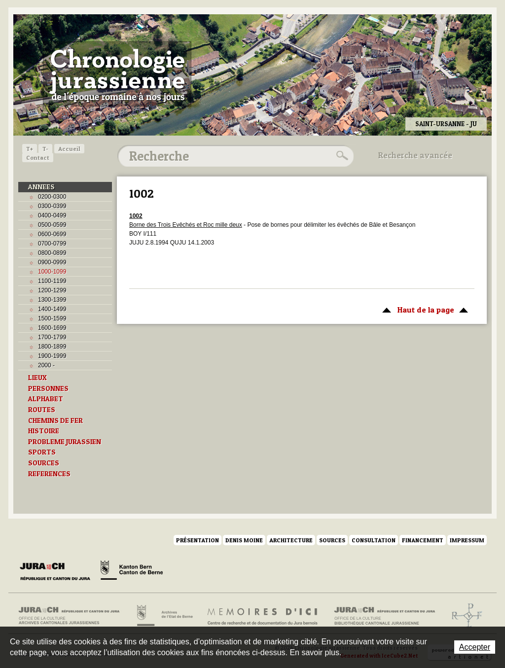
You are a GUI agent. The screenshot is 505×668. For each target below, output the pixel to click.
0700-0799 (52, 243)
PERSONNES (48, 388)
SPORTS (42, 452)
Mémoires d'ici (263, 616)
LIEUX (37, 377)
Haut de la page (423, 309)
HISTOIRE (43, 430)
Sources (332, 540)
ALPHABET (45, 398)
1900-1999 (52, 355)
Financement (422, 540)
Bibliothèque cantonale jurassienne (384, 616)
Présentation (197, 540)
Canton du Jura (57, 572)
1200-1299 (52, 290)
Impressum (467, 540)
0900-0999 (52, 262)
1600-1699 (52, 327)
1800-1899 (52, 346)
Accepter (474, 647)
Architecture (291, 540)
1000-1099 (52, 271)
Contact (37, 157)
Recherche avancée (415, 155)
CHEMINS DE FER (55, 420)
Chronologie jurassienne (117, 73)
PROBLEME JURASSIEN (64, 441)
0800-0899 (52, 252)
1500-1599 (52, 318)
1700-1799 (52, 337)
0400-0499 (52, 215)
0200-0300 (52, 196)
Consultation (374, 540)
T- (45, 148)
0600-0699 (52, 234)
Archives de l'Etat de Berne (164, 616)
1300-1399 (52, 299)
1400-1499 (52, 309)
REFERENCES (49, 473)
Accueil (69, 148)
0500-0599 (52, 224)
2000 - (46, 365)
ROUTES (41, 409)
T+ (29, 148)
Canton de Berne (131, 572)
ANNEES (41, 186)
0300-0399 (52, 206)
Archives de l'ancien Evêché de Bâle (463, 616)
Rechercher (341, 156)
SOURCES (43, 462)
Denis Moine (244, 540)
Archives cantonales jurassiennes (72, 616)
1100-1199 (52, 281)
